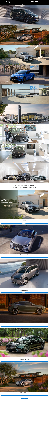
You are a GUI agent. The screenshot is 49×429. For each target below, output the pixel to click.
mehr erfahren (24, 223)
